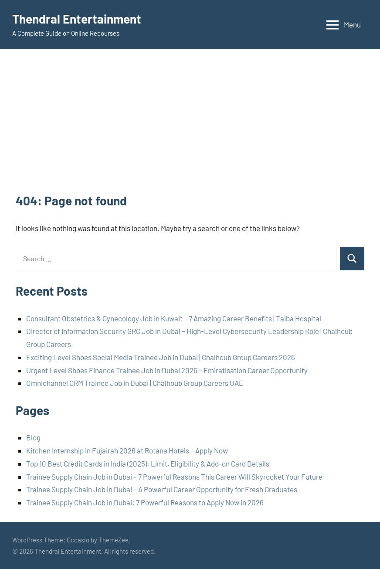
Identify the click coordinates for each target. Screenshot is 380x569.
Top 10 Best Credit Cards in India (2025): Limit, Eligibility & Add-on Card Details (147, 463)
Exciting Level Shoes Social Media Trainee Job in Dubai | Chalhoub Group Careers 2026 (160, 357)
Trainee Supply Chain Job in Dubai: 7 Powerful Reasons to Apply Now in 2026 (145, 502)
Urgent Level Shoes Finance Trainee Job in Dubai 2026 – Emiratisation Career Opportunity (167, 370)
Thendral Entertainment (76, 18)
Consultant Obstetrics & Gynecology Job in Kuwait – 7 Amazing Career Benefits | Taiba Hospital (173, 318)
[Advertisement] (190, 127)
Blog (33, 437)
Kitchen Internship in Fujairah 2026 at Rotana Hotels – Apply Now (127, 450)
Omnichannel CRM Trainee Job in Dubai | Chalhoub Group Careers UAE (134, 382)
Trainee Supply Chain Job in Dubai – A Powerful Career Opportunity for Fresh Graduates (161, 489)
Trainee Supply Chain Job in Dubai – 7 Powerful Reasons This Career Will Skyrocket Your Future (174, 476)
